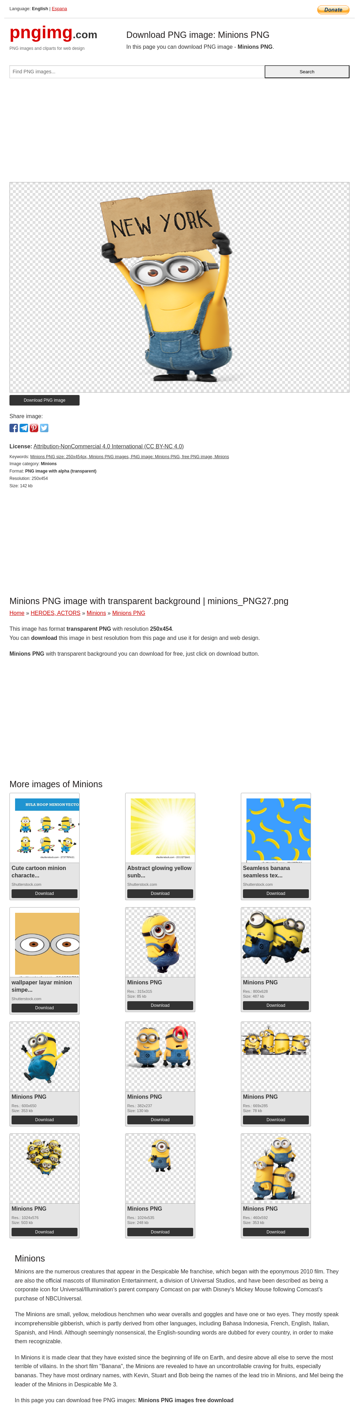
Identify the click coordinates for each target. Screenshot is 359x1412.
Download (44, 893)
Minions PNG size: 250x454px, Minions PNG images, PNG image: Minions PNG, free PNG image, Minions (129, 456)
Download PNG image (45, 400)
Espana (59, 8)
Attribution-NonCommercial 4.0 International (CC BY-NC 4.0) (108, 446)
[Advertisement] (179, 133)
